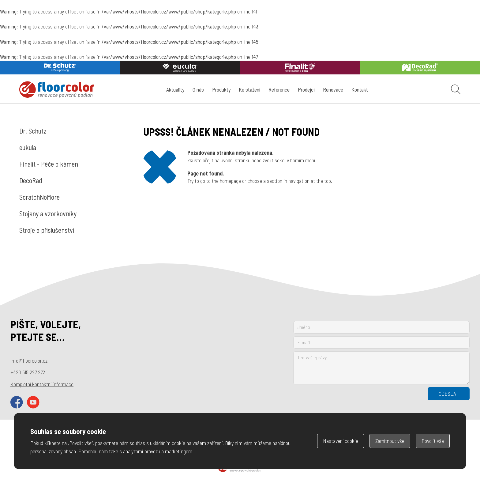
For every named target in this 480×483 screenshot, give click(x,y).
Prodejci (306, 89)
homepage (230, 180)
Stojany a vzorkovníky (48, 213)
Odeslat (449, 393)
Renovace (333, 89)
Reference (279, 89)
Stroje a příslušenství (46, 230)
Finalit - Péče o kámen (48, 164)
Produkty (221, 89)
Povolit (433, 440)
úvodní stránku (235, 160)
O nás (198, 89)
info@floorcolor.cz (28, 360)
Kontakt (359, 89)
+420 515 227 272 (27, 372)
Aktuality (175, 89)
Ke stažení (249, 89)
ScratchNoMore (39, 197)
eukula (27, 147)
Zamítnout (389, 440)
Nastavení (340, 440)
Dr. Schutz (33, 130)
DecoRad (30, 180)
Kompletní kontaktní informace (41, 384)
